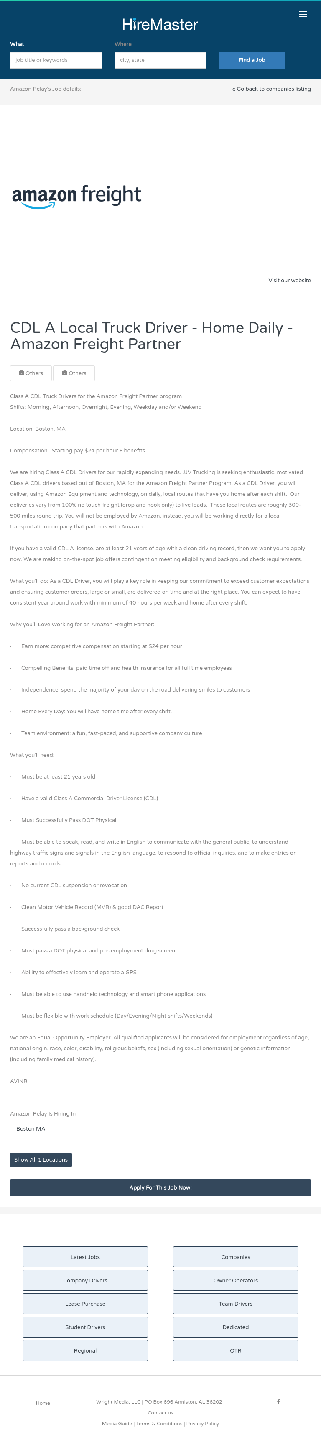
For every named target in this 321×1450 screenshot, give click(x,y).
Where (123, 44)
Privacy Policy (202, 1424)
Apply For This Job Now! (160, 1188)
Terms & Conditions (159, 1424)
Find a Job (252, 60)
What (17, 44)
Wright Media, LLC (118, 1402)
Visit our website (289, 280)
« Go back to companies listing (271, 89)
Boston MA (30, 1129)
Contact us (160, 1413)
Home (43, 1403)
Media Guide (117, 1424)
